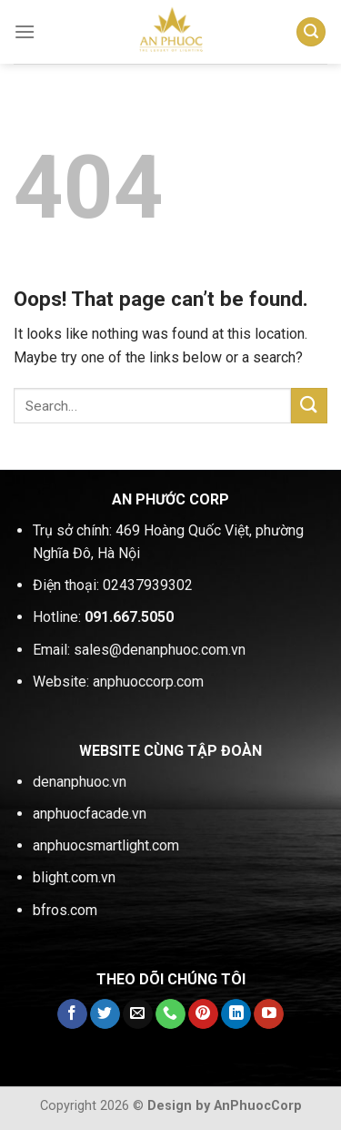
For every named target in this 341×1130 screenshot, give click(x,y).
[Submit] (309, 405)
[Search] (311, 32)
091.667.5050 (129, 617)
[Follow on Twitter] (105, 1014)
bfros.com (65, 910)
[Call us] (170, 1014)
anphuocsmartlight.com (106, 845)
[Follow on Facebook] (72, 1014)
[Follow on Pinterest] (203, 1014)
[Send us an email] (138, 1014)
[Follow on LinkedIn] (236, 1014)
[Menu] (24, 31)
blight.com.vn (74, 877)
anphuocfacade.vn (89, 813)
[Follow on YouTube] (269, 1014)
